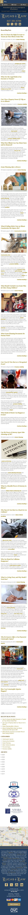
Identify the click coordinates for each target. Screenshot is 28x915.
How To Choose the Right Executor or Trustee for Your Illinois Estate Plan (14, 720)
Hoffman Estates (16, 858)
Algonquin (11, 852)
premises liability (12, 138)
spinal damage (18, 271)
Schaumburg (14, 869)
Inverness (4, 860)
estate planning (5, 198)
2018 (3, 771)
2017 (3, 774)
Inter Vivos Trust (18, 613)
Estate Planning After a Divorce (10, 726)
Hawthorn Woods (7, 858)
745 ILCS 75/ (17, 150)
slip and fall (14, 131)
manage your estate (20, 63)
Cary (18, 854)
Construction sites (5, 255)
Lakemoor (3, 863)
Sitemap (17, 895)
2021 (3, 764)
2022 (3, 762)
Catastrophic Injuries (7, 739)
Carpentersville (19, 867)
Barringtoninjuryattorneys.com (14, 896)
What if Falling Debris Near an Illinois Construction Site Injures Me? (12, 729)
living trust (4, 613)
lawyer (23, 71)
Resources (10, 893)
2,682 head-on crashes (15, 565)
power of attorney (6, 461)
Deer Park (21, 854)
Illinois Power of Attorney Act (13, 490)
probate (7, 207)
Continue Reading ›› (22, 93)
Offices (23, 4)
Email (14, 4)
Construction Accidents (20, 231)
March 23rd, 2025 (6, 540)
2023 (3, 759)
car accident (11, 549)
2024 (3, 757)
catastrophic (19, 668)
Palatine (25, 866)
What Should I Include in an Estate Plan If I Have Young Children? (13, 732)
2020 (3, 766)
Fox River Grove (5, 857)
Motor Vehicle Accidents (8, 745)
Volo (9, 872)
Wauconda (13, 872)
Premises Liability (22, 104)
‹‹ (1, 713)
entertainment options (12, 392)
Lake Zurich (22, 861)
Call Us (4, 4)
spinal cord (21, 680)
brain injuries (4, 681)
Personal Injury (6, 747)
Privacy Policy (11, 895)
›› (14, 713)
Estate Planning (20, 39)
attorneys (18, 472)
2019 (3, 769)
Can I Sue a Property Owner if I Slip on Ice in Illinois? (13, 723)
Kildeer (24, 860)
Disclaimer (16, 893)
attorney (3, 327)
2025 (3, 755)
